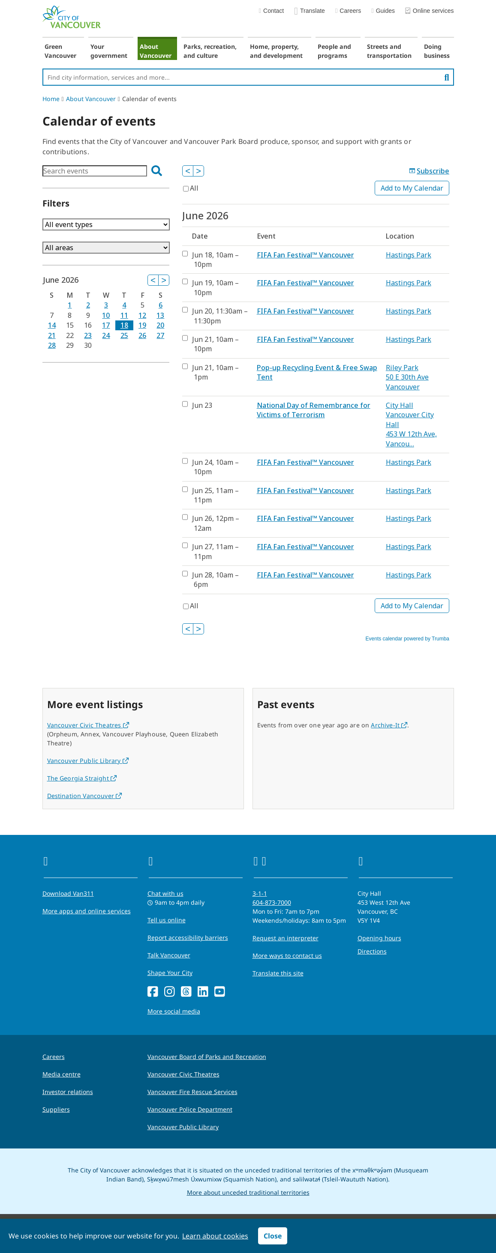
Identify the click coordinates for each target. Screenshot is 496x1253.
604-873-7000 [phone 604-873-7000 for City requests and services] (272, 902)
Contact (271, 11)
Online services (429, 11)
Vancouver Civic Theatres (88, 725)
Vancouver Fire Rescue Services (192, 1092)
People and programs (334, 51)
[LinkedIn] (203, 992)
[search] (446, 77)
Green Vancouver (60, 51)
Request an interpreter (286, 938)
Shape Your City (169, 973)
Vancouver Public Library (88, 761)
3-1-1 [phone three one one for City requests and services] (260, 893)
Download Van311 (68, 893)
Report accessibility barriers (187, 937)
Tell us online (166, 920)
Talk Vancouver (168, 955)
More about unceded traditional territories (248, 1192)
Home (51, 99)
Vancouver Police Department (189, 1109)
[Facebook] (152, 992)
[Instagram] (169, 992)
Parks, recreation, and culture (210, 51)
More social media (173, 1011)
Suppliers (56, 1109)
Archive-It (389, 725)
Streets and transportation (389, 51)
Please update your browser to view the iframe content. (106, 170)
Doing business (437, 51)
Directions (372, 951)
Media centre (61, 1074)
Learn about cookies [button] (215, 1236)
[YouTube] (219, 992)
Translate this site (278, 973)
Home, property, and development (276, 51)
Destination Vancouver (84, 796)
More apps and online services (86, 911)
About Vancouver (155, 51)
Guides (383, 11)
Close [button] (273, 1236)
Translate (309, 11)
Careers (348, 11)
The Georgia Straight (82, 778)
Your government (108, 51)
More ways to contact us (287, 955)
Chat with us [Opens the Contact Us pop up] (165, 893)
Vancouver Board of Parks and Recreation (206, 1057)
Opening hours (379, 938)
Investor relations (67, 1092)
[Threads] (186, 992)
